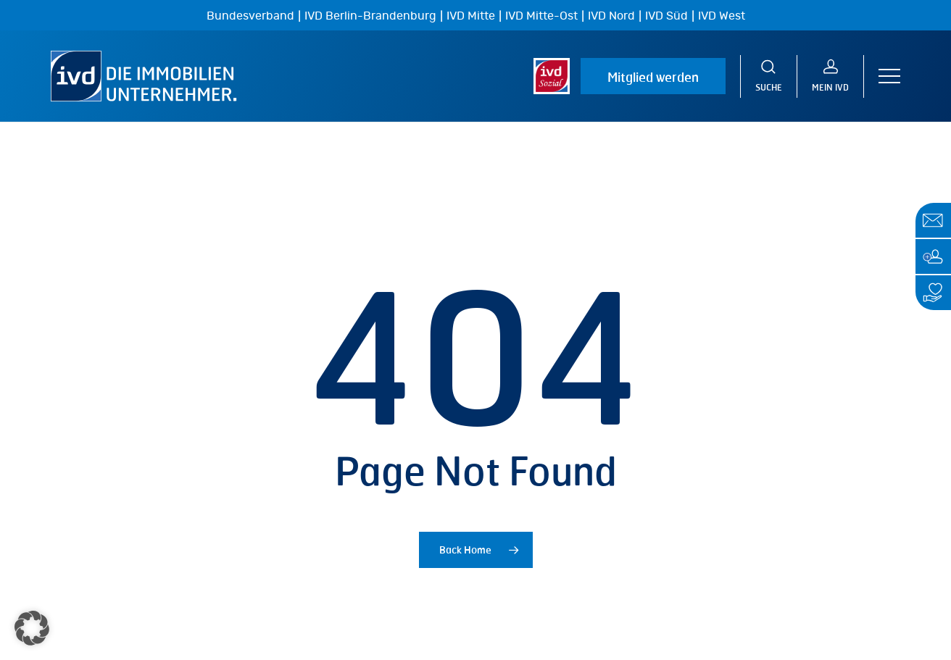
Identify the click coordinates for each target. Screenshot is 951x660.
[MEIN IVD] (830, 76)
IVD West (721, 16)
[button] (889, 76)
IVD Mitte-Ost (541, 16)
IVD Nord (611, 16)
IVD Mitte (471, 16)
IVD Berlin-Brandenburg (370, 16)
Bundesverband (250, 16)
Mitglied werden (653, 77)
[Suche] (768, 76)
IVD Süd (666, 16)
